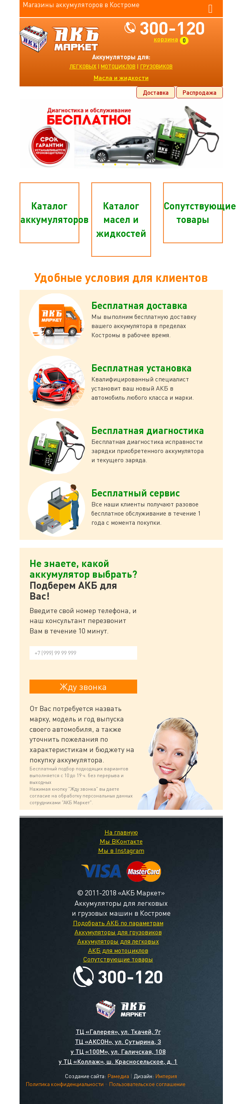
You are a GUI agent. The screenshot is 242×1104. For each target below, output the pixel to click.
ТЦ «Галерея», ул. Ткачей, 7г (118, 1031)
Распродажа (199, 92)
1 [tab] (103, 164)
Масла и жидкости (121, 77)
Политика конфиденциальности (65, 1084)
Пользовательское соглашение (147, 1084)
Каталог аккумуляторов (49, 212)
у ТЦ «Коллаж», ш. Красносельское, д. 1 (118, 1061)
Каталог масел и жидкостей (121, 219)
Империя (166, 1076)
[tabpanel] (121, 133)
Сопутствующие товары (193, 212)
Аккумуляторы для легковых (118, 941)
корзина (166, 39)
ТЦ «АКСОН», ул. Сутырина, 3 (118, 1041)
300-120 (172, 27)
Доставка (156, 92)
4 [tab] (139, 164)
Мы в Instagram (121, 850)
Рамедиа (118, 1076)
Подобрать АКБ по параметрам (118, 923)
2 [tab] (115, 164)
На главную (121, 832)
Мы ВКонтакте (121, 841)
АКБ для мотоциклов (118, 950)
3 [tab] (127, 164)
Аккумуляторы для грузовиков (118, 932)
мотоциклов (118, 66)
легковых (82, 66)
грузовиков (156, 66)
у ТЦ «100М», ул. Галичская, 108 (118, 1051)
